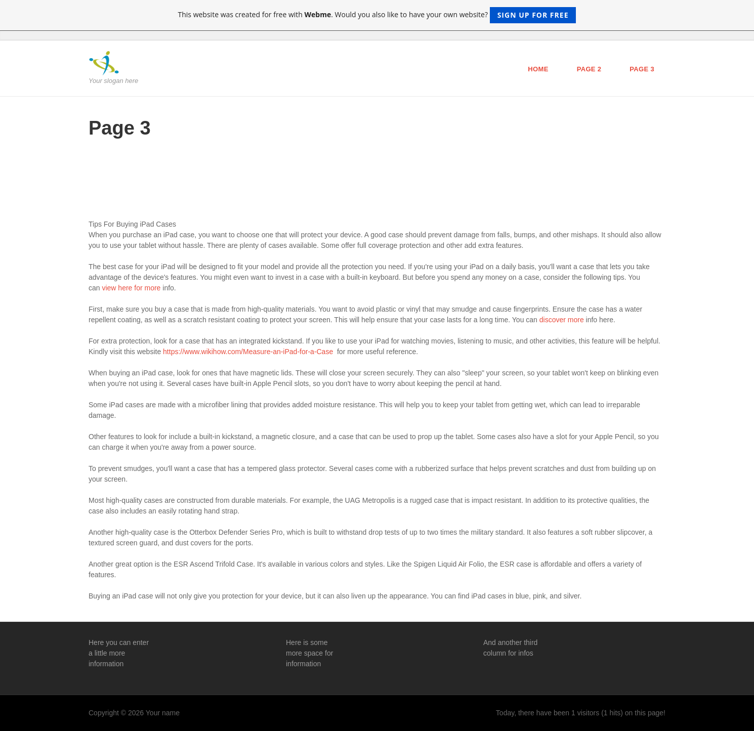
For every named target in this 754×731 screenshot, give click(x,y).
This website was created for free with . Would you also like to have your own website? (377, 15)
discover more (561, 320)
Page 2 (589, 69)
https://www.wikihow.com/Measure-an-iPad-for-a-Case (248, 352)
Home (538, 69)
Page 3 (642, 69)
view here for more (131, 288)
